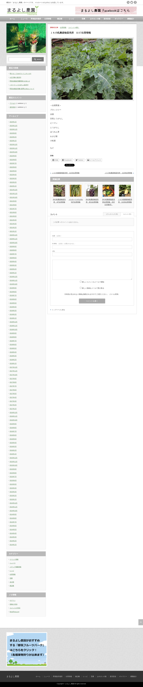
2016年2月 (13, 450)
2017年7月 (13, 386)
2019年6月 (13, 299)
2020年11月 (13, 239)
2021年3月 (13, 223)
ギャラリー (119, 19)
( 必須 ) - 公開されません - (63, 243)
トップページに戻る (58, 310)
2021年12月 (13, 190)
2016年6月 (13, 435)
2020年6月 (13, 258)
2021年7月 (13, 208)
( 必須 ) (56, 236)
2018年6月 (13, 344)
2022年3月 (13, 178)
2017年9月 (13, 378)
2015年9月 (13, 469)
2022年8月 (13, 159)
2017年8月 (13, 382)
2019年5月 (13, 303)
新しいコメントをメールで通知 (93, 282)
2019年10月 (13, 284)
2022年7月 (13, 163)
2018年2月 (13, 359)
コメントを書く (73, 27)
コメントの (15, 608)
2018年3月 (13, 356)
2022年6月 (13, 167)
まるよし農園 (12, 676)
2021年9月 (13, 201)
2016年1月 (13, 454)
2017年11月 (13, 371)
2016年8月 (13, 427)
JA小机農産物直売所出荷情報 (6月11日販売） (108, 202)
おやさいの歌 (95, 19)
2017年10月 (13, 375)
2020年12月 (13, 235)
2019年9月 (13, 288)
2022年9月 (13, 156)
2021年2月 (13, 227)
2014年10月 (13, 510)
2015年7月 (13, 476)
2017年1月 (13, 408)
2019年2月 (13, 314)
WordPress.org (14, 612)
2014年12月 (13, 503)
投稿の (13, 604)
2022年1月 (13, 186)
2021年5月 (13, 216)
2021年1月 (13, 231)
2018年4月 (13, 352)
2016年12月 (13, 412)
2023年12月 (13, 125)
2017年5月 (13, 393)
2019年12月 (13, 276)
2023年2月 (13, 137)
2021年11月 (13, 193)
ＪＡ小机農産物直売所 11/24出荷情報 (118, 173)
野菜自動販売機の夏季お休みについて (22, 88)
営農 (83, 19)
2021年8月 (13, 205)
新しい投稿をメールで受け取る (93, 288)
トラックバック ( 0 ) (112, 214)
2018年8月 (13, 337)
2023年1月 (13, 140)
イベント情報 (14, 559)
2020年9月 (13, 246)
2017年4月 (13, 397)
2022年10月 (13, 152)
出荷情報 (47, 19)
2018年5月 (13, 348)
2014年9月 (13, 514)
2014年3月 (13, 537)
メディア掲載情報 (15, 567)
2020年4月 (13, 261)
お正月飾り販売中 (15, 77)
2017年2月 (13, 405)
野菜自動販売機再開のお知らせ (20, 81)
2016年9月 (13, 424)
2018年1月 (13, 363)
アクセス (12, 103)
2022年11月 (13, 148)
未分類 (12, 582)
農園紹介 (130, 19)
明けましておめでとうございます (20, 73)
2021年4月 (13, 220)
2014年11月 (13, 507)
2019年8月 (13, 292)
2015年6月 (13, 480)
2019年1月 (13, 318)
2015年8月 (13, 473)
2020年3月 (13, 265)
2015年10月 (13, 465)
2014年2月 (13, 541)
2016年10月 (13, 420)
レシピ (71, 19)
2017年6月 (13, 390)
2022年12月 (13, 144)
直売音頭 (107, 19)
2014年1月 (13, 544)
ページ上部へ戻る (140, 622)
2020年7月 (13, 254)
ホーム (12, 19)
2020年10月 (13, 242)
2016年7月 (13, 431)
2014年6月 (13, 525)
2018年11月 (13, 325)
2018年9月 (13, 333)
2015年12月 (13, 458)
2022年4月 (13, 174)
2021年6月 (13, 212)
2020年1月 (13, 273)
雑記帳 (59, 19)
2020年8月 (13, 250)
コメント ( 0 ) (127, 214)
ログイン (12, 600)
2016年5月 (13, 439)
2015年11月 (13, 461)
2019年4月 (13, 307)
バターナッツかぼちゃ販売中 (19, 85)
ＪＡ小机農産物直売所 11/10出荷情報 (65, 173)
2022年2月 (13, 182)
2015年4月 (13, 488)
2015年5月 (13, 484)
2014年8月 (13, 518)
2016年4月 (13, 442)
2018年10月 (13, 329)
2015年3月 (13, 492)
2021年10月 (13, 197)
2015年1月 (13, 499)
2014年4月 (13, 533)
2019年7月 (13, 295)
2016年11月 (13, 416)
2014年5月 (13, 529)
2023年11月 (13, 129)
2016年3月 (13, 446)
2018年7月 (13, 341)
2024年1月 (13, 122)
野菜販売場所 (36, 19)
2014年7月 (13, 522)
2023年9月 (13, 133)
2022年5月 (13, 171)
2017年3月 (13, 401)
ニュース (24, 19)
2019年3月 (13, 310)
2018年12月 (13, 322)
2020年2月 (13, 269)
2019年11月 (13, 280)
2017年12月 (13, 367)
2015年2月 (13, 495)
